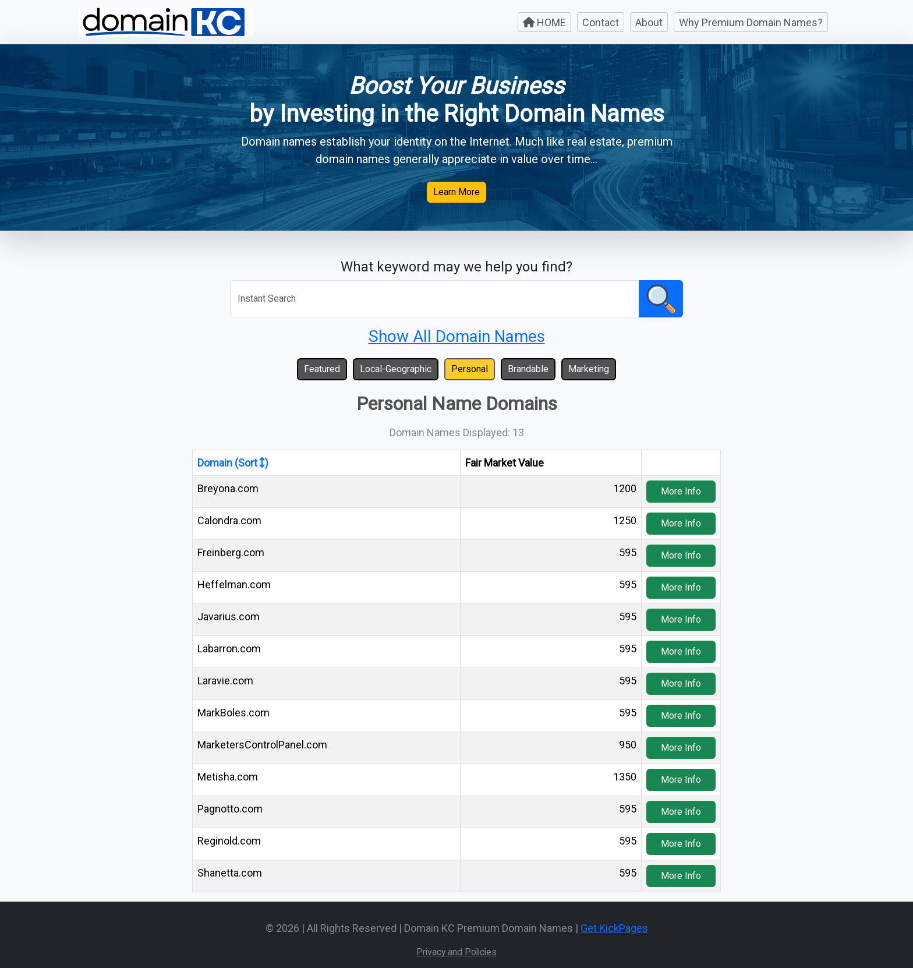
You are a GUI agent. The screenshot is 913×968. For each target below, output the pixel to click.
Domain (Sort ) (232, 463)
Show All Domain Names (457, 336)
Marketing (588, 369)
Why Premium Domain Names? (751, 22)
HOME (544, 22)
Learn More (456, 191)
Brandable (528, 369)
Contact (600, 22)
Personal (469, 369)
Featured (322, 369)
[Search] (434, 298)
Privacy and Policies (456, 952)
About (649, 22)
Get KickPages (614, 928)
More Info (681, 491)
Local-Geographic (395, 369)
